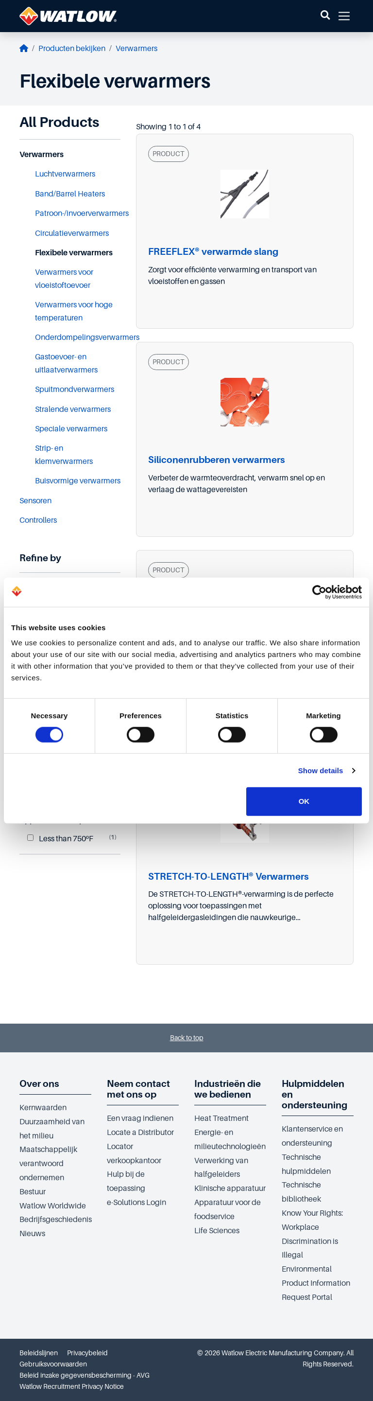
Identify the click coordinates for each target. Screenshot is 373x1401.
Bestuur (32, 1192)
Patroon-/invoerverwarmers (82, 213)
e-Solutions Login (136, 1202)
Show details (320, 770)
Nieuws (32, 1233)
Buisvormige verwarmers (77, 481)
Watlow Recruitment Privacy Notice (71, 1386)
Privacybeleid (87, 1353)
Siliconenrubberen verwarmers (216, 460)
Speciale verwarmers (71, 429)
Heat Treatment (221, 1118)
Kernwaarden (43, 1107)
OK (304, 801)
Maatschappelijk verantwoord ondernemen (48, 1163)
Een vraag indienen (140, 1118)
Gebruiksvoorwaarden (53, 1364)
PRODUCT (169, 154)
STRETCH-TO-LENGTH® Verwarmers (228, 876)
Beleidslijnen (38, 1353)
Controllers (38, 520)
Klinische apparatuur (230, 1188)
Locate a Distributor (140, 1132)
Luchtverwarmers (65, 174)
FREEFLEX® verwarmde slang (213, 252)
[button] (325, 16)
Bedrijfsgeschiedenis (55, 1219)
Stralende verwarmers (73, 409)
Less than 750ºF (60, 838)
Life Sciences (216, 1230)
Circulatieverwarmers (72, 233)
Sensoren (35, 501)
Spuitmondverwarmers (74, 389)
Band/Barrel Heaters (70, 194)
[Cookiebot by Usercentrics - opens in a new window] (319, 592)
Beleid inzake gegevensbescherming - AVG (84, 1375)
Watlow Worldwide (52, 1206)
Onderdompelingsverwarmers (87, 337)
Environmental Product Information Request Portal (316, 1283)
